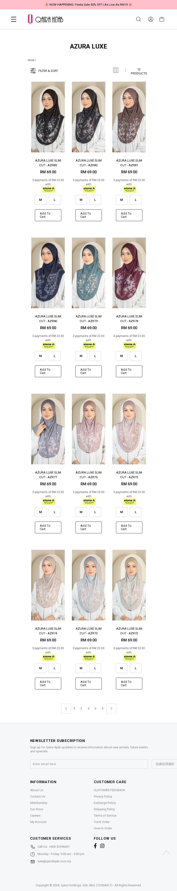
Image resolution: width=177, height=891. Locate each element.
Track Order (102, 822)
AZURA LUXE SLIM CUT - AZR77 (48, 474)
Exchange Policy (105, 803)
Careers (35, 815)
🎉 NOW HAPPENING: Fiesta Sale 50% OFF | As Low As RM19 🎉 (88, 4)
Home (31, 60)
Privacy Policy (103, 796)
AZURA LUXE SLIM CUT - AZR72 (129, 631)
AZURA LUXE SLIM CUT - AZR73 (89, 631)
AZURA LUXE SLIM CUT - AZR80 (48, 318)
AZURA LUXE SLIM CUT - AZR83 (48, 162)
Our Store (36, 809)
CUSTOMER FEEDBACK (109, 790)
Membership (38, 803)
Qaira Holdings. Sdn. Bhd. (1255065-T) (86, 885)
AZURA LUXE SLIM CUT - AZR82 (89, 162)
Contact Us (37, 796)
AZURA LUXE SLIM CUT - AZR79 (89, 318)
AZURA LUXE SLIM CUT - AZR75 (129, 474)
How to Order (103, 828)
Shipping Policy (104, 809)
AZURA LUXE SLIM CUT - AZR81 (129, 162)
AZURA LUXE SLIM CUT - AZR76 (89, 474)
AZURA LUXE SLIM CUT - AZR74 (48, 631)
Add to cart (45, 215)
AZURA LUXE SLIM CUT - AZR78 (129, 318)
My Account (38, 822)
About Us (36, 790)
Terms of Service (105, 815)
